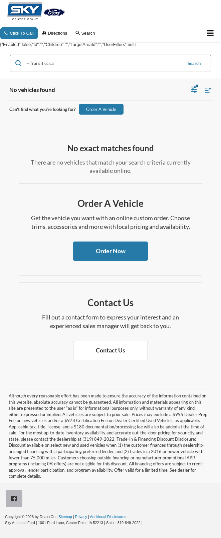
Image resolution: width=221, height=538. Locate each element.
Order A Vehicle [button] (101, 109)
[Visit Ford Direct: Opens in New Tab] (145, 523)
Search (194, 63)
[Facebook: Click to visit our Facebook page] (15, 498)
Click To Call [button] (19, 33)
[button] (110, 251)
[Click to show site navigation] (210, 33)
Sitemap (65, 517)
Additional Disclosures (108, 517)
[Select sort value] (206, 90)
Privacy (81, 517)
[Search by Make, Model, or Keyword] (103, 63)
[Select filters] (194, 90)
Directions (54, 33)
